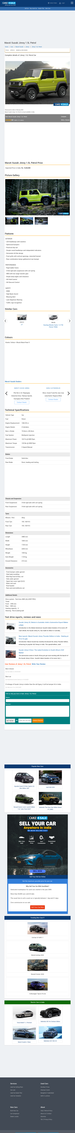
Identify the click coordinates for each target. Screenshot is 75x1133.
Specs (12, 50)
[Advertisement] (37, 25)
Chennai (43, 1090)
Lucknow (47, 1096)
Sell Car (27, 8)
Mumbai (43, 1087)
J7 (22, 325)
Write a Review (65, 120)
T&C (42, 1119)
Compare (63, 117)
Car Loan (12, 1090)
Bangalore (43, 1093)
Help (42, 1111)
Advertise (43, 1116)
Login (62, 3)
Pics (7, 50)
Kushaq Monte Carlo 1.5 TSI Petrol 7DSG (53, 326)
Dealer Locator (14, 1116)
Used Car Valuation (15, 1096)
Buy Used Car (33, 8)
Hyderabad (51, 1093)
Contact (49, 1114)
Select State (52, 3)
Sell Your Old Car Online (37, 877)
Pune (48, 1087)
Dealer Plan (41, 8)
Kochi (48, 1090)
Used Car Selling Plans (16, 1087)
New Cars (47, 8)
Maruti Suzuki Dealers (13, 381)
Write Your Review (38, 664)
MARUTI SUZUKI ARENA (21, 388)
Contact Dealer (22, 402)
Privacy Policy (48, 1119)
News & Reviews (21, 50)
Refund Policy (48, 1111)
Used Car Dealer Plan (16, 1093)
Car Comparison (14, 1114)
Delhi (42, 1096)
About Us (43, 1114)
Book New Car (14, 1111)
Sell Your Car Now (37, 907)
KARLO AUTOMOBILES (53, 388)
